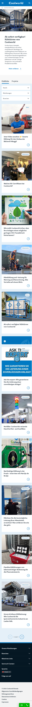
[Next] (22, 637)
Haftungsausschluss (8, 694)
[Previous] (10, 637)
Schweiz (6, 672)
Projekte (15, 81)
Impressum (5, 702)
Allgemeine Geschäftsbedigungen (12, 691)
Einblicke (5, 81)
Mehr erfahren (15, 69)
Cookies (4, 699)
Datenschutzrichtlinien (9, 696)
